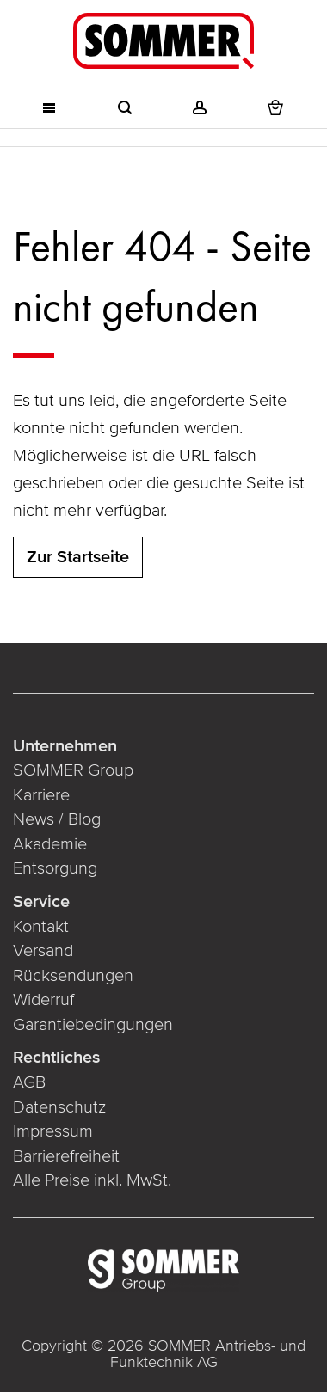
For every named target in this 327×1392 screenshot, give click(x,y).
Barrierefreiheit (66, 1156)
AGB (29, 1082)
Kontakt (41, 927)
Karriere (41, 795)
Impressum (53, 1131)
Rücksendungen (73, 976)
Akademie (50, 844)
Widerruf (43, 1000)
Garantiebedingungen (93, 1025)
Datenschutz (59, 1107)
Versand (43, 951)
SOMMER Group (73, 770)
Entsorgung (55, 868)
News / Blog (57, 819)
